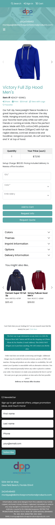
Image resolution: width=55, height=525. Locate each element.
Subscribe (8, 452)
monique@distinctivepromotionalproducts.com (28, 24)
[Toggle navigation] (4, 29)
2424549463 (27, 21)
